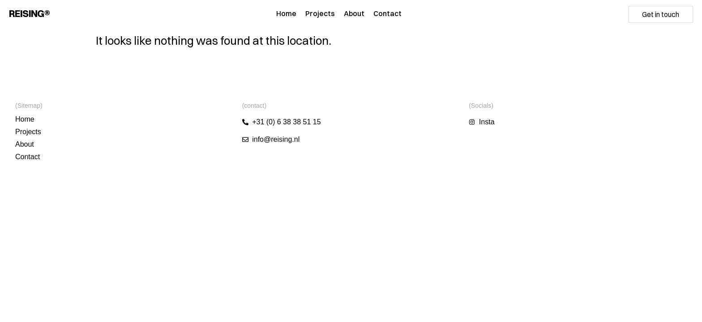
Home (286, 13)
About (354, 13)
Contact (387, 13)
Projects (320, 13)
